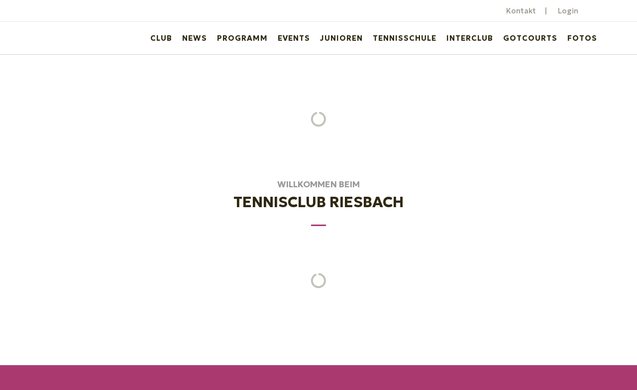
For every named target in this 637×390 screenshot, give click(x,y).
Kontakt (521, 10)
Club (161, 38)
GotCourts (530, 38)
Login (568, 10)
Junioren (341, 38)
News (194, 38)
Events (294, 38)
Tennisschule (404, 38)
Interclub (469, 38)
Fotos (582, 38)
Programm (242, 38)
